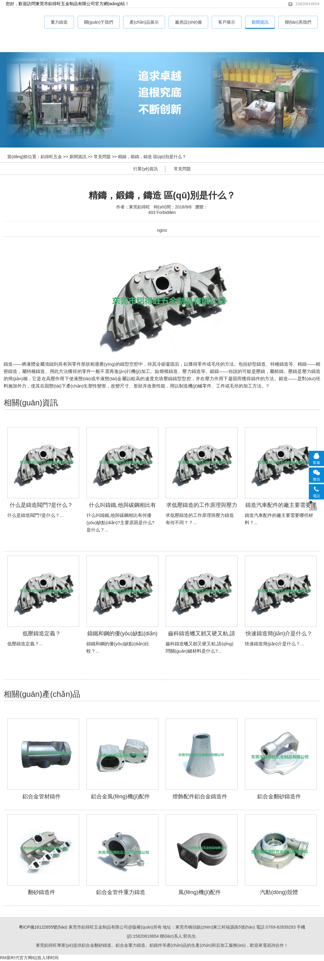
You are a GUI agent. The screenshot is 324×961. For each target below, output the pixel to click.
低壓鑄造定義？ (41, 633)
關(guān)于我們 (98, 22)
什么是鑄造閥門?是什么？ (41, 505)
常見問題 (102, 156)
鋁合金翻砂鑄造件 (279, 796)
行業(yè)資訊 (145, 168)
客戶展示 (226, 22)
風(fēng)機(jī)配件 (199, 892)
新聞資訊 (259, 22)
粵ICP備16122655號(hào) (43, 927)
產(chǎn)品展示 (144, 22)
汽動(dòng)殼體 (279, 892)
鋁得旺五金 (51, 156)
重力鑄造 (59, 22)
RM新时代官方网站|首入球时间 (29, 957)
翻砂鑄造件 (41, 892)
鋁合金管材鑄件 (41, 796)
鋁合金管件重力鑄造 (120, 892)
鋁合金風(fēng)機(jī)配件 (120, 796)
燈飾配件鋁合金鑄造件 (200, 796)
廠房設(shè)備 (188, 22)
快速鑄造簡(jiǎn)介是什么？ (279, 633)
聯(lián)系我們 (298, 22)
